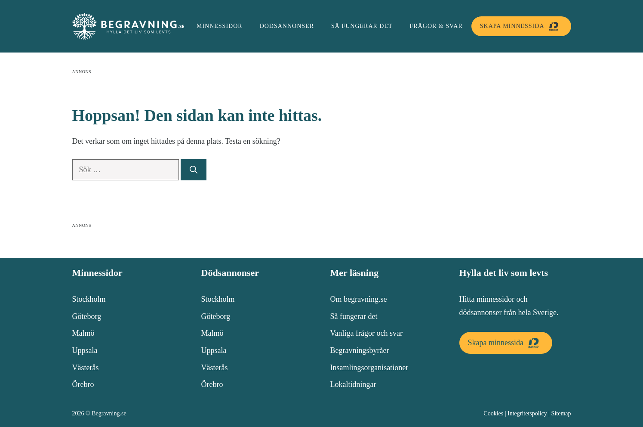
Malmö (83, 333)
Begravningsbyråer (359, 350)
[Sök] (193, 169)
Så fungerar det (362, 26)
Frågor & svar (436, 26)
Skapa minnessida (521, 26)
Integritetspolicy (527, 413)
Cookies (493, 413)
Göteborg (87, 316)
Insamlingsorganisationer (369, 367)
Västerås (85, 367)
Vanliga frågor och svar (366, 333)
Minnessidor (220, 26)
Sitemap (561, 413)
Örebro (83, 384)
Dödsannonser (287, 26)
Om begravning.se (358, 299)
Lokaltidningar (353, 384)
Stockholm (89, 299)
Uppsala (85, 350)
